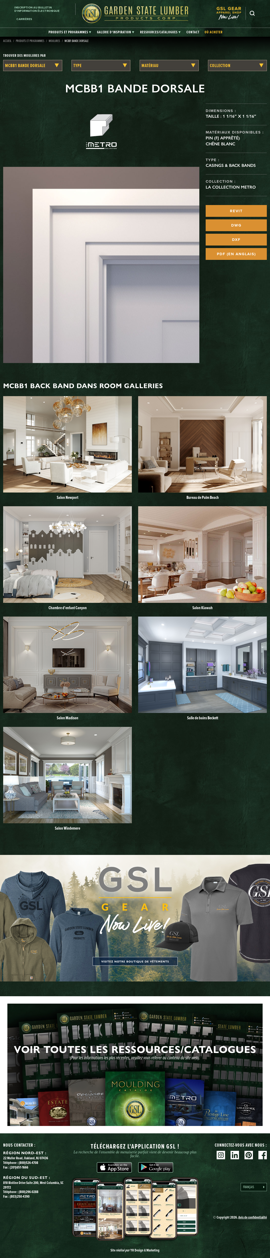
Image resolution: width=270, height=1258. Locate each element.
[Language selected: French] (254, 1187)
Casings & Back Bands (231, 165)
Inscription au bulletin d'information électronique (36, 9)
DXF (236, 239)
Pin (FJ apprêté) (223, 137)
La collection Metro (231, 187)
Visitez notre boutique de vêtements (135, 961)
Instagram (221, 1155)
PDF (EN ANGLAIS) (236, 254)
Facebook (262, 1155)
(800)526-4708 (28, 1162)
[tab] (70, 32)
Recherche (252, 13)
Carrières (24, 19)
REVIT (236, 211)
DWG (236, 225)
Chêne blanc (220, 143)
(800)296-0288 (28, 1192)
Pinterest (248, 1155)
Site (135, 1250)
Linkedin (235, 1155)
